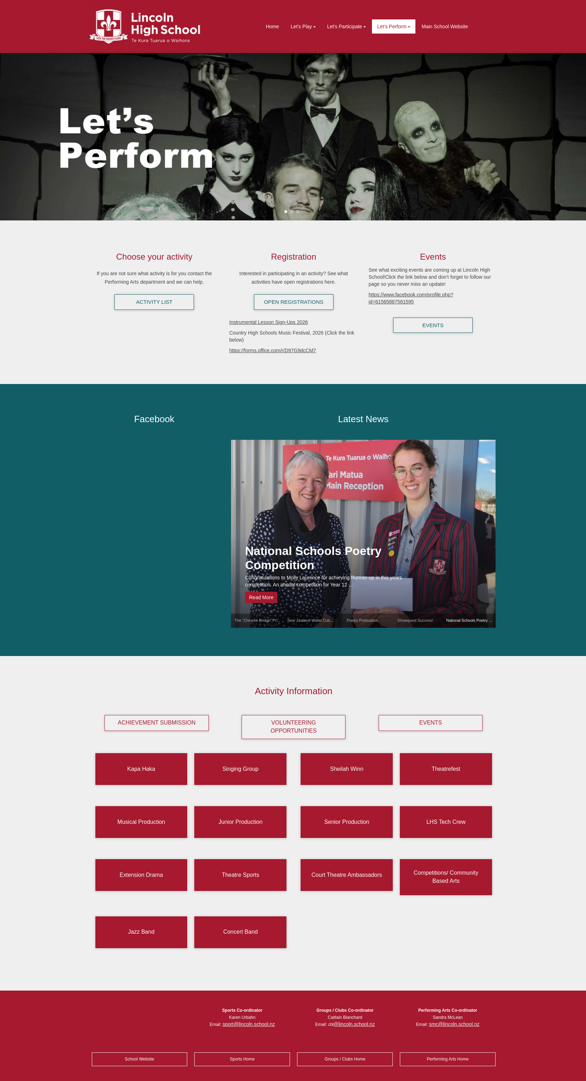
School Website (139, 1059)
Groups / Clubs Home (345, 1059)
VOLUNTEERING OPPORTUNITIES (293, 727)
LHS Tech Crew (446, 822)
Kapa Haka (141, 769)
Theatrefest (446, 769)
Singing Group (241, 769)
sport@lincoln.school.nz (249, 1024)
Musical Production (141, 822)
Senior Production (346, 822)
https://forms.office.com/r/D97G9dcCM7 (272, 350)
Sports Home (242, 1059)
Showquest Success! (415, 620)
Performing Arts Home (448, 1059)
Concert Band (240, 932)
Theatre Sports (240, 875)
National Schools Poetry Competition (313, 558)
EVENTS (433, 325)
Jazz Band (141, 932)
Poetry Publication (362, 620)
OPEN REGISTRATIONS (293, 302)
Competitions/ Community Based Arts (446, 877)
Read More (261, 597)
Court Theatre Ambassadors (347, 875)
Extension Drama (141, 875)
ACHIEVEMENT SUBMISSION (156, 723)
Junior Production (241, 822)
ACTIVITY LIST (154, 302)
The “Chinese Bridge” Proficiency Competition (274, 620)
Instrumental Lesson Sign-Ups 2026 (268, 322)
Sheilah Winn (346, 769)
